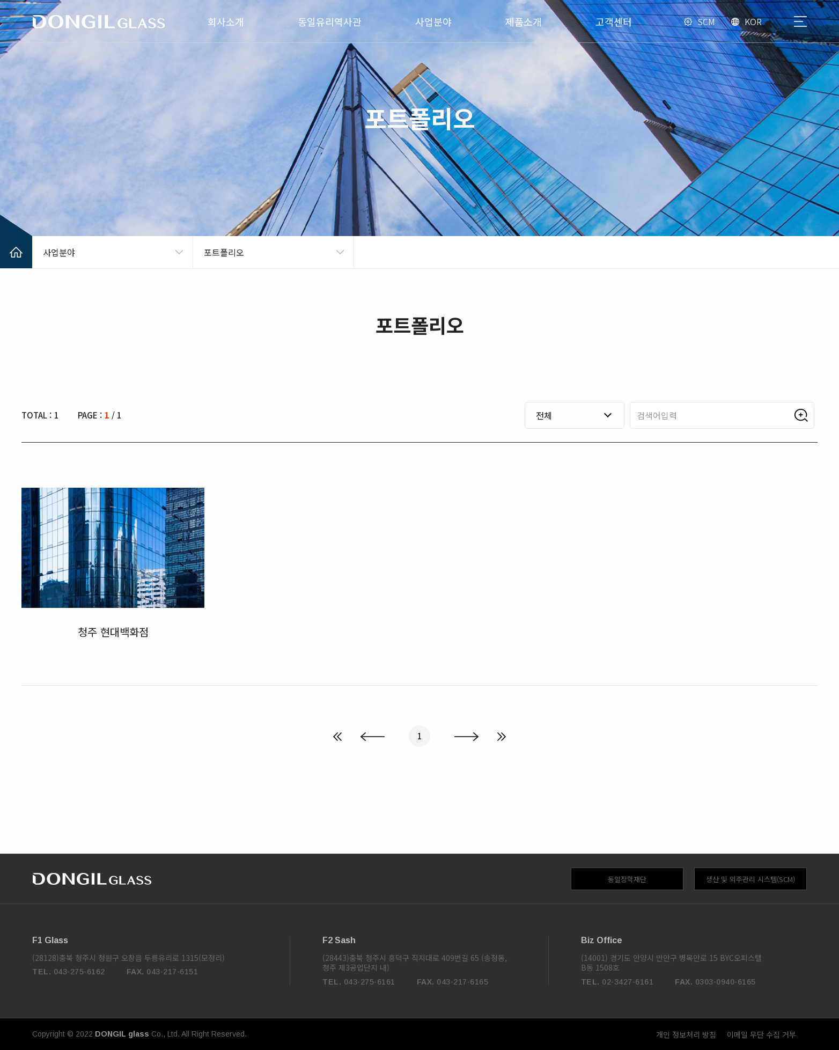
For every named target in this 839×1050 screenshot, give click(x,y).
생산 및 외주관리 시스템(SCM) (750, 879)
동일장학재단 (627, 879)
